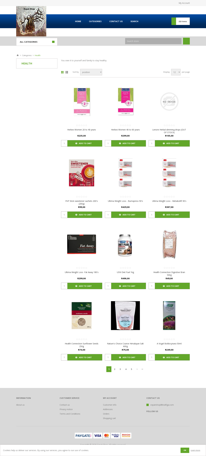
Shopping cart (109, 418)
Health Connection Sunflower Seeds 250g (81, 345)
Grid (62, 72)
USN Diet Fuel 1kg (125, 272)
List (66, 72)
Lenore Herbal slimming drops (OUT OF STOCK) (169, 131)
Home (17, 55)
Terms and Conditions (70, 413)
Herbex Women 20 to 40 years (81, 129)
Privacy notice (66, 409)
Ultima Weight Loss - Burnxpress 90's (125, 201)
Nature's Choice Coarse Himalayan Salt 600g (125, 345)
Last (142, 369)
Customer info (109, 404)
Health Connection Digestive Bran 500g (169, 273)
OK (185, 450)
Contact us (65, 404)
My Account (184, 3)
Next (137, 369)
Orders (106, 413)
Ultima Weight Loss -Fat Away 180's (82, 272)
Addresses (108, 409)
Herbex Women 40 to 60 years (125, 129)
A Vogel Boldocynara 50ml (169, 343)
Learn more (195, 450)
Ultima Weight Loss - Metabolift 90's (169, 201)
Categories (27, 55)
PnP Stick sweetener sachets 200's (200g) (81, 202)
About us (20, 404)
